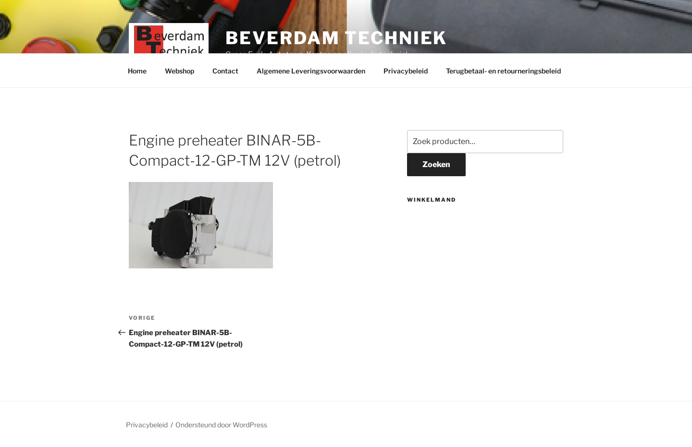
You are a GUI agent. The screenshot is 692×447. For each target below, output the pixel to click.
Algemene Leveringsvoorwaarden (311, 71)
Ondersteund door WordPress (221, 425)
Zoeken (436, 164)
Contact (225, 71)
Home (137, 71)
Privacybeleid (405, 71)
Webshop (179, 71)
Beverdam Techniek (336, 37)
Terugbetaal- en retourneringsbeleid (503, 71)
